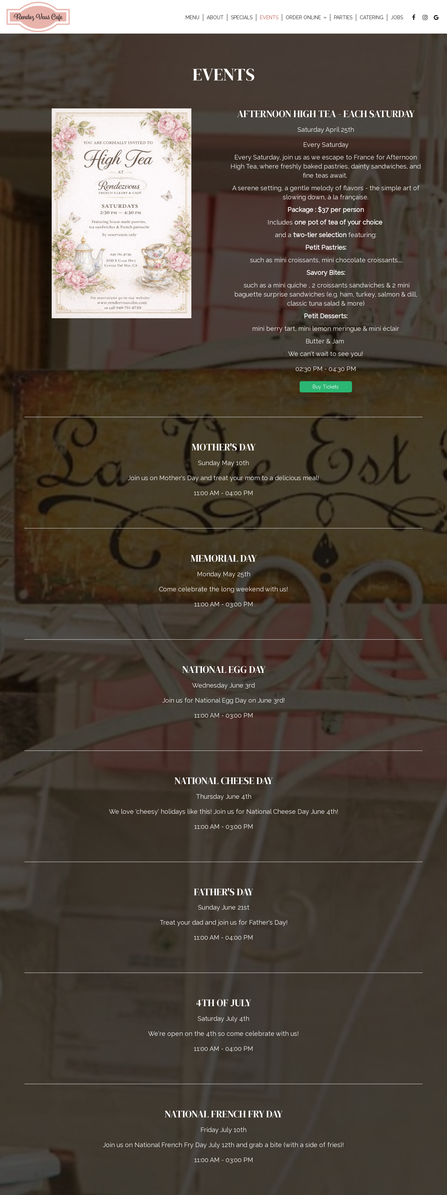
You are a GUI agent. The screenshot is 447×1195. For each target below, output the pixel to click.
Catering (371, 17)
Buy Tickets (326, 387)
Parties (343, 17)
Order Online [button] (306, 17)
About (215, 17)
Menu (192, 17)
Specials (241, 17)
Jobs (397, 17)
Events (269, 17)
